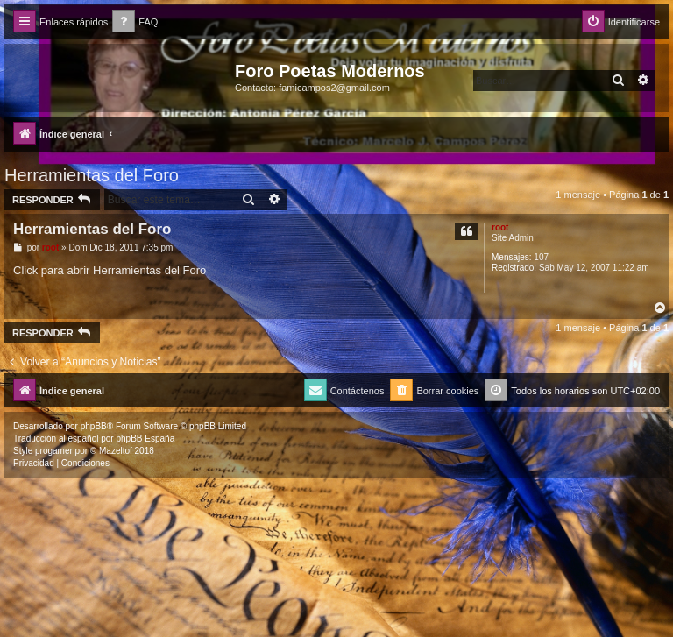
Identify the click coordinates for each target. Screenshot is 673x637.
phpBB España (145, 438)
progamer (54, 451)
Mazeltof (115, 451)
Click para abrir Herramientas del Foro (109, 270)
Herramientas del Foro (91, 175)
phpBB (94, 426)
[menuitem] (135, 22)
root (500, 227)
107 (541, 257)
